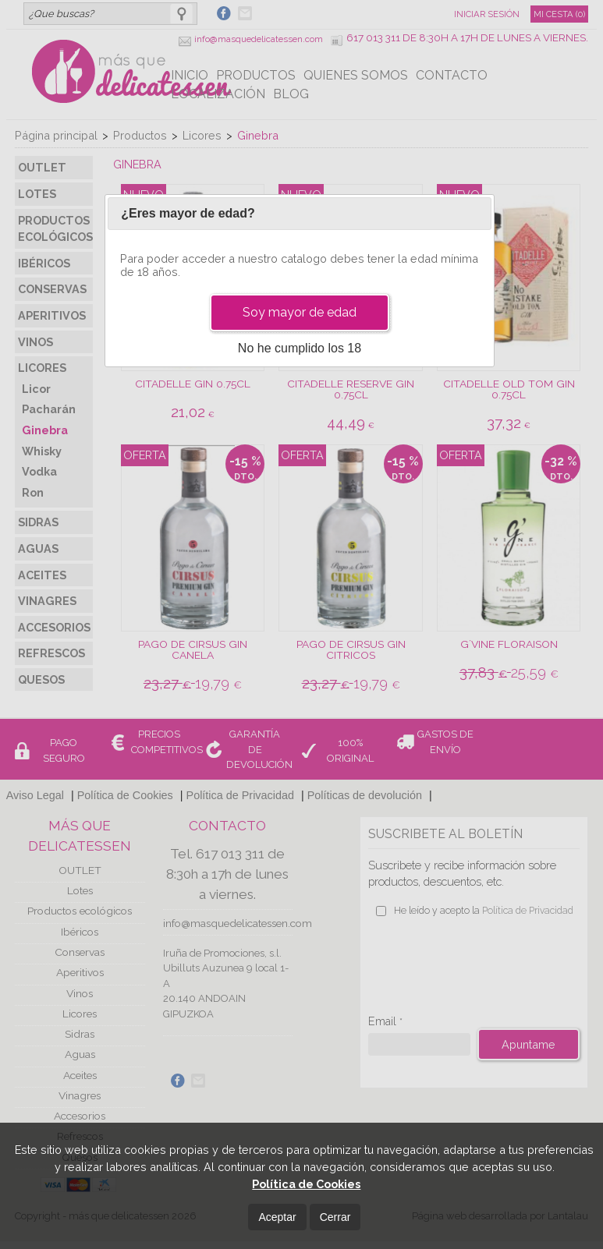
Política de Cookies (306, 1184)
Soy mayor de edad (299, 312)
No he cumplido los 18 (299, 348)
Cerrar (335, 1217)
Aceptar (277, 1217)
